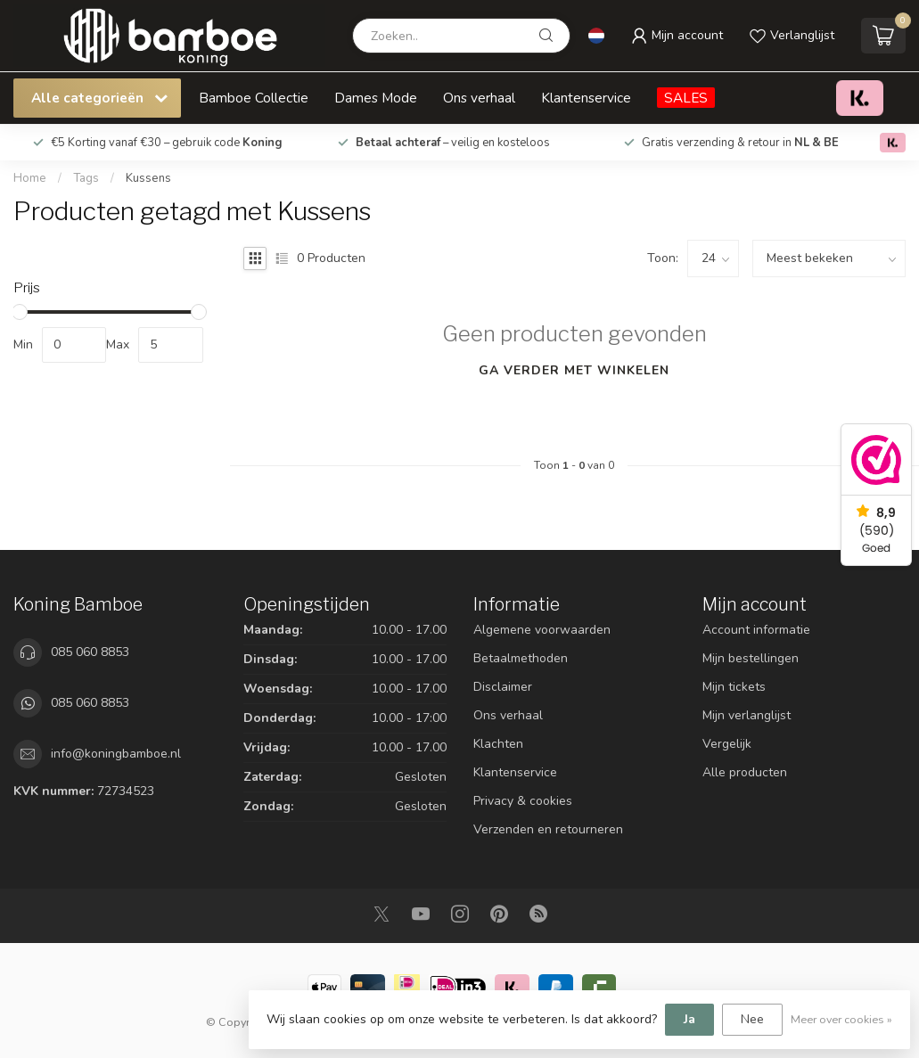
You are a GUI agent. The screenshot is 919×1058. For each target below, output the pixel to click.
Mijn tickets (734, 686)
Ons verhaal (479, 97)
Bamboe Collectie (253, 97)
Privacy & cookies (522, 800)
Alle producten (744, 772)
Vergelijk (726, 743)
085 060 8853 (90, 652)
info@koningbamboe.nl (116, 753)
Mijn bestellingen (750, 658)
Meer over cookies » (841, 1019)
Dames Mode (375, 97)
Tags (86, 178)
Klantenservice (586, 97)
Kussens (148, 178)
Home (29, 178)
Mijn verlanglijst (746, 715)
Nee (752, 1019)
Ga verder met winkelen (574, 370)
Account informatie (756, 629)
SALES (686, 97)
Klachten (498, 743)
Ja (689, 1019)
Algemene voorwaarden (542, 629)
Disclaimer (502, 686)
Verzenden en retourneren (548, 829)
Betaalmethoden (520, 658)
